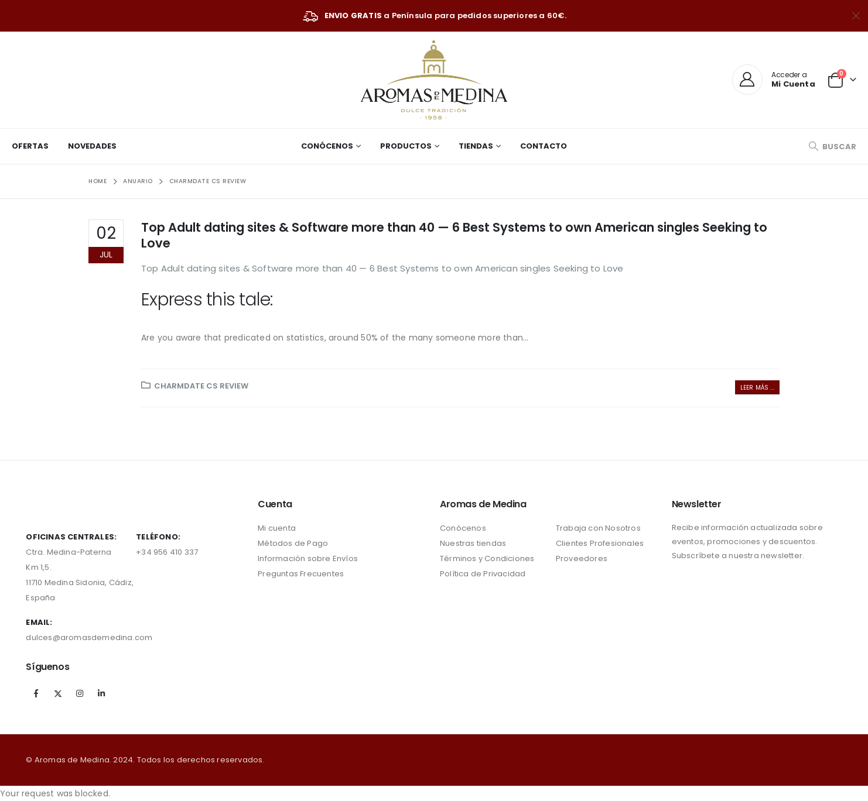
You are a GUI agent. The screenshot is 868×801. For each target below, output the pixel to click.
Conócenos (327, 146)
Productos (406, 146)
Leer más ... (757, 387)
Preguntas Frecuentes (301, 573)
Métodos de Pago (293, 543)
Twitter (58, 693)
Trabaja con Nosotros (598, 528)
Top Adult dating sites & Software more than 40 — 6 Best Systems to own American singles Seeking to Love (454, 235)
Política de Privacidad (482, 573)
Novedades (92, 146)
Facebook (36, 693)
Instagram (79, 693)
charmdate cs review (201, 385)
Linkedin (101, 693)
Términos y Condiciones (487, 558)
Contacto (543, 146)
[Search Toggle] (832, 146)
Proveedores (581, 558)
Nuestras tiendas (473, 543)
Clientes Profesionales (600, 543)
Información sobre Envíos (308, 558)
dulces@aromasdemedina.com (89, 637)
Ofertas (30, 146)
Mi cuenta (277, 528)
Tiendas (476, 146)
